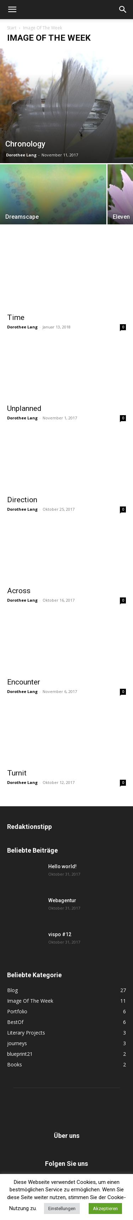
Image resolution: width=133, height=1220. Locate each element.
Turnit (17, 773)
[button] (12, 9)
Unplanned (24, 408)
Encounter (23, 682)
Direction (22, 500)
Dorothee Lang (21, 154)
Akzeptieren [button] (105, 1208)
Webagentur (62, 900)
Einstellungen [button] (62, 1208)
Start (11, 28)
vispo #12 (59, 934)
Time (15, 317)
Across (19, 590)
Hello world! (62, 866)
